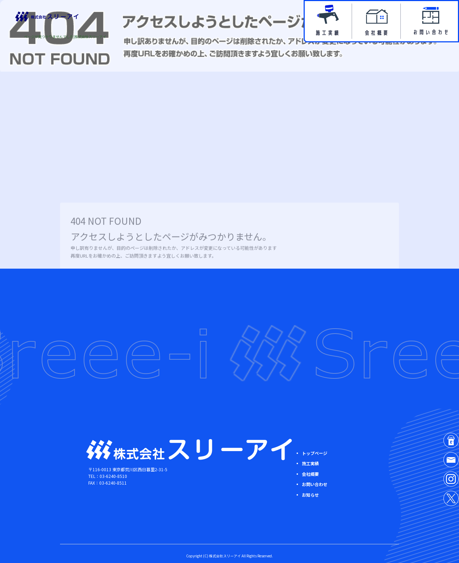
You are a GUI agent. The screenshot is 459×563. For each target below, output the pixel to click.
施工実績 (328, 21)
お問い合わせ (430, 21)
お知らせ (310, 495)
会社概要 (377, 21)
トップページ (314, 453)
